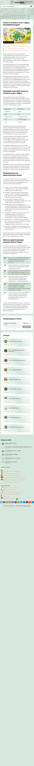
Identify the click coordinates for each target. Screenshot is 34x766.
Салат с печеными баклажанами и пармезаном (16, 351)
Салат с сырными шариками (15, 369)
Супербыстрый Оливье (13, 408)
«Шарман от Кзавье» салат (14, 379)
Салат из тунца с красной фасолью (16, 360)
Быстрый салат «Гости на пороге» (16, 427)
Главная (3, 15)
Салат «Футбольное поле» (14, 417)
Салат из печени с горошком (15, 388)
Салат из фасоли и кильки (14, 398)
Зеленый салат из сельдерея (15, 341)
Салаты (8, 15)
